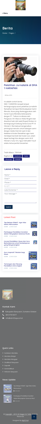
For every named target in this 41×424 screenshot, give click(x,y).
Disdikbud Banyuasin (11, 362)
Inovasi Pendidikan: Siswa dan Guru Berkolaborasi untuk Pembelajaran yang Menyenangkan (17, 243)
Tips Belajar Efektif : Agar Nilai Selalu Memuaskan (15, 223)
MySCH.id (25, 420)
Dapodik (7, 365)
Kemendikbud (9, 369)
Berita (18, 33)
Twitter (26, 156)
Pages (11, 33)
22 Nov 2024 (13, 227)
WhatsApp (8, 159)
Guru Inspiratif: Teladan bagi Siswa (14, 253)
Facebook (18, 156)
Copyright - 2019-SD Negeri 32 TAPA (18, 414)
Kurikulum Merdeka (11, 353)
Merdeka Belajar (10, 356)
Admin (6, 227)
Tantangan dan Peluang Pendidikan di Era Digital (13, 265)
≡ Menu (5, 13)
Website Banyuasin (11, 372)
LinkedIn (17, 159)
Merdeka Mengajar (11, 359)
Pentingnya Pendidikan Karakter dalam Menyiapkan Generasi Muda (17, 233)
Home (4, 33)
